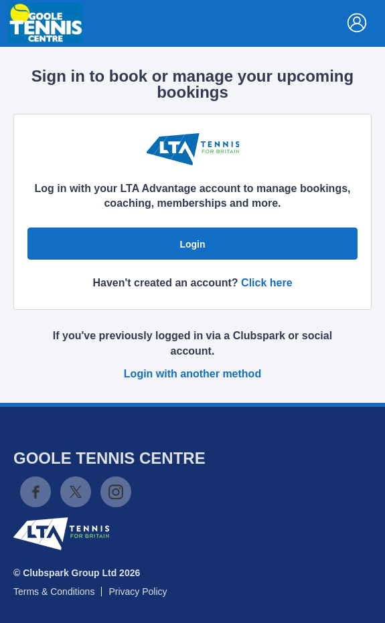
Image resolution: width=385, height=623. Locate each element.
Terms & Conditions (53, 591)
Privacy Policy (137, 591)
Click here (266, 282)
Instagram (115, 491)
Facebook (35, 491)
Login (192, 244)
